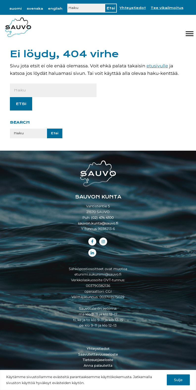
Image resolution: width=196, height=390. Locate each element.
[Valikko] (190, 33)
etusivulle (157, 66)
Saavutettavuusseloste (98, 354)
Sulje (178, 380)
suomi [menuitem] (15, 9)
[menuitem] (15, 9)
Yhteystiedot (133, 8)
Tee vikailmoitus (167, 8)
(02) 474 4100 (102, 217)
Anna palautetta (98, 365)
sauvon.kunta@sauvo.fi (98, 223)
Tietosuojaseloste (98, 360)
